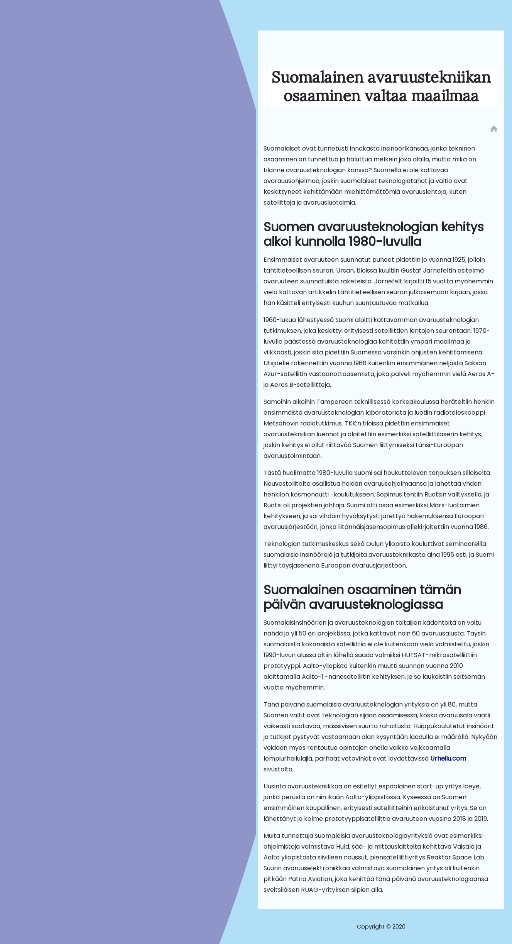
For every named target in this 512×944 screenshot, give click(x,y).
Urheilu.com (448, 758)
